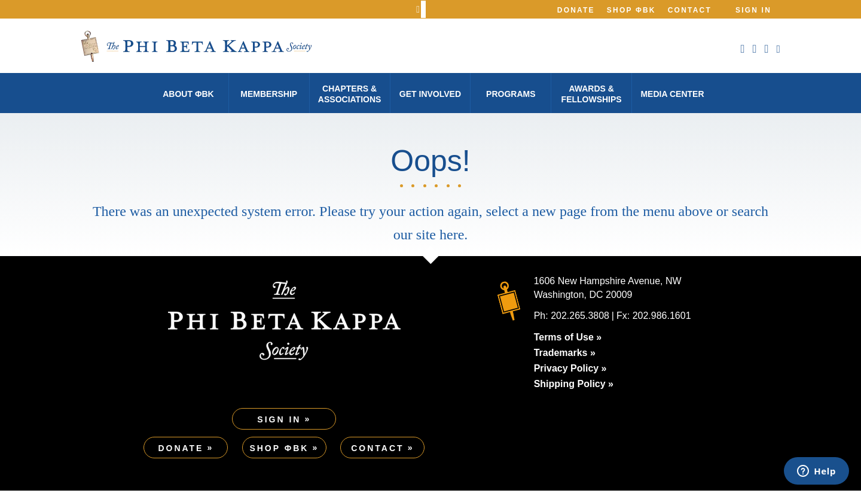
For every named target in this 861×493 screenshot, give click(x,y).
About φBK (188, 94)
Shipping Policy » (573, 386)
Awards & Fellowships (591, 94)
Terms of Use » (568, 339)
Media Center (672, 94)
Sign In (753, 10)
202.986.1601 (662, 318)
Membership (268, 94)
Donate (576, 10)
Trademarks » (565, 355)
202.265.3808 (580, 318)
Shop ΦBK (631, 10)
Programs (510, 94)
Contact (690, 10)
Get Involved (430, 94)
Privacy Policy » (570, 371)
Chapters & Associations (349, 94)
